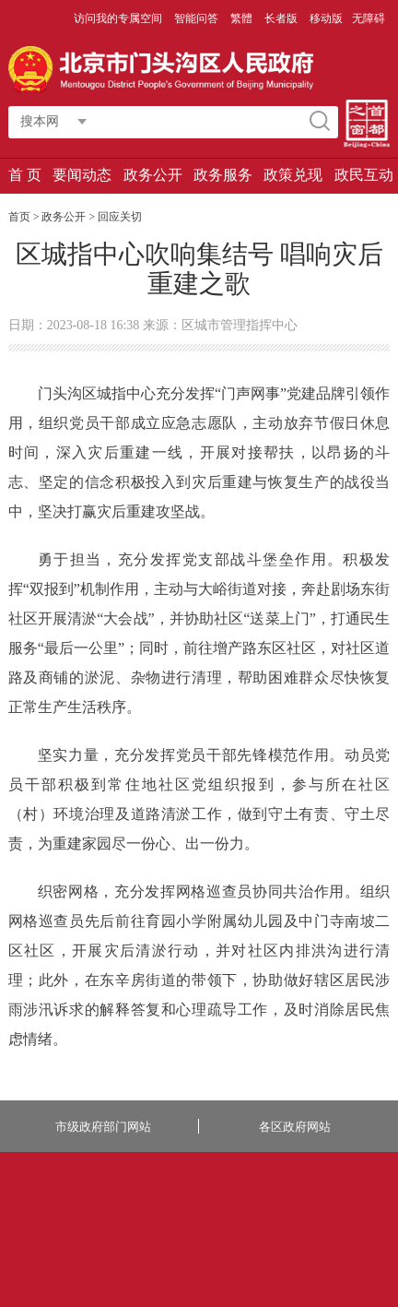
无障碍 (368, 18)
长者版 (282, 18)
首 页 (24, 175)
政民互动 (363, 175)
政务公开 (152, 175)
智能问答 (197, 18)
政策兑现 (292, 175)
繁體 (241, 18)
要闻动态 (82, 175)
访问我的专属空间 (119, 18)
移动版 (326, 18)
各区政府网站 (295, 1127)
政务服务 (222, 175)
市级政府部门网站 (103, 1127)
